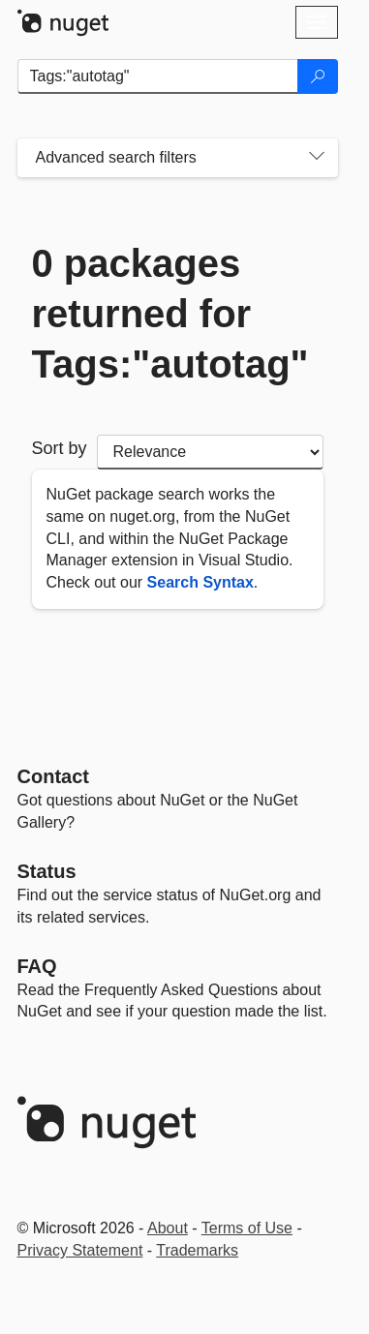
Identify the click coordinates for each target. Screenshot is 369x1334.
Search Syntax (200, 582)
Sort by (59, 448)
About (167, 1228)
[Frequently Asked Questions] (37, 966)
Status (47, 871)
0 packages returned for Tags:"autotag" (170, 313)
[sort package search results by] (210, 452)
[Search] (317, 76)
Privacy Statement (80, 1250)
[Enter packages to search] (157, 76)
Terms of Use (246, 1228)
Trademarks (197, 1250)
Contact (53, 776)
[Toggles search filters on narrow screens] (316, 157)
